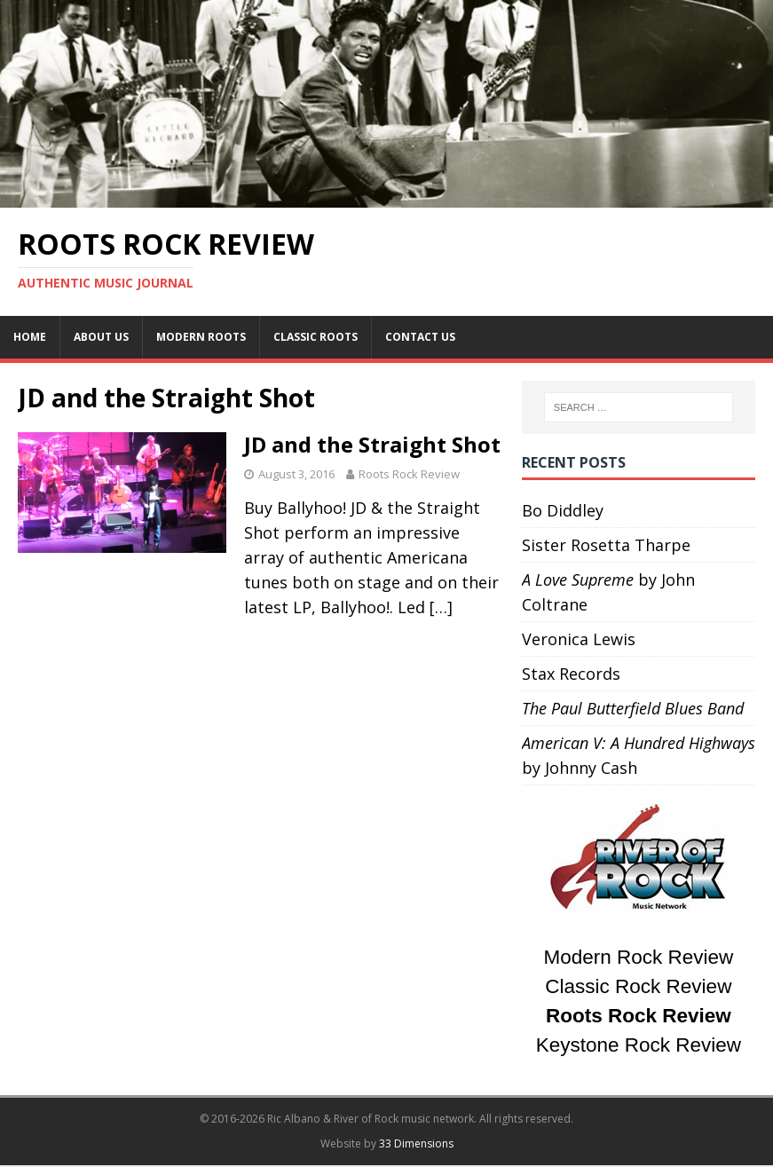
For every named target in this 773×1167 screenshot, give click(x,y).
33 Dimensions (416, 1143)
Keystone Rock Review (638, 1045)
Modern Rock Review (638, 957)
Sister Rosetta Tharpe (606, 545)
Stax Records (571, 673)
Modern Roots (201, 336)
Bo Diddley (562, 510)
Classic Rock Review (638, 986)
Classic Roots (315, 336)
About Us (101, 336)
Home (29, 336)
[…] (441, 607)
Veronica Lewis (578, 639)
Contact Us (420, 336)
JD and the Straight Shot (372, 444)
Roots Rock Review (409, 474)
